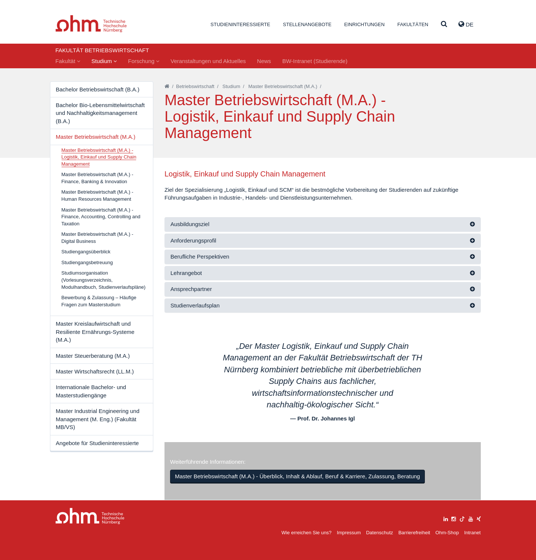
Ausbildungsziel (189, 224)
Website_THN (91, 23)
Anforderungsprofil (193, 240)
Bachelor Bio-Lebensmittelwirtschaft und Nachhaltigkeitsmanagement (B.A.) (100, 113)
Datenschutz (379, 532)
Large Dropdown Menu (90, 516)
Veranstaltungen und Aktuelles (208, 61)
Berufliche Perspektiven (199, 256)
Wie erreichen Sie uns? (306, 532)
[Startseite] (166, 86)
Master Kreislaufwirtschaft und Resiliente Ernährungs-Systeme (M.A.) (95, 331)
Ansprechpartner (191, 289)
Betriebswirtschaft (195, 86)
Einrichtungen (364, 24)
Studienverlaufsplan (195, 305)
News (264, 61)
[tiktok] (462, 518)
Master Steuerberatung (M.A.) (93, 356)
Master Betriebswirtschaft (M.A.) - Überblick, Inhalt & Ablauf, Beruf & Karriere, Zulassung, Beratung (297, 476)
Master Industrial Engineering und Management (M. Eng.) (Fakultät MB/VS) (98, 419)
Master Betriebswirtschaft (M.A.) (95, 137)
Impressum (349, 532)
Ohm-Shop (447, 532)
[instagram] (453, 518)
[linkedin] (445, 518)
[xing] (479, 518)
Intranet (472, 532)
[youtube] (470, 518)
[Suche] (444, 24)
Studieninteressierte (240, 24)
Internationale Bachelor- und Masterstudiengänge (91, 391)
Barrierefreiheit (414, 532)
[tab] (322, 224)
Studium (104, 61)
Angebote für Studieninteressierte (97, 443)
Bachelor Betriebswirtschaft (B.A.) (98, 89)
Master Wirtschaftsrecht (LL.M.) (95, 371)
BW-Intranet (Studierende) (315, 61)
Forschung (143, 61)
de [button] (465, 24)
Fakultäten (412, 24)
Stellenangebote (307, 24)
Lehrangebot (186, 273)
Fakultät (68, 61)
